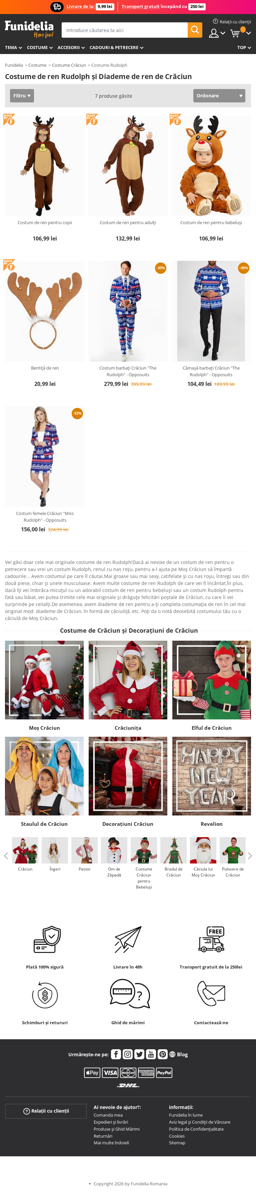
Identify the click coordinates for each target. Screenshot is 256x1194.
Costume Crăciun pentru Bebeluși (144, 878)
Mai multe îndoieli (111, 1143)
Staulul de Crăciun (44, 823)
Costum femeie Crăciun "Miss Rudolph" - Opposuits (45, 516)
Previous (6, 855)
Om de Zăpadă (114, 872)
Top (241, 47)
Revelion (212, 823)
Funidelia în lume (186, 1115)
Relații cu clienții (46, 1111)
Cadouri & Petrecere (114, 47)
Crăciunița (128, 727)
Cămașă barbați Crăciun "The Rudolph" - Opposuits (211, 371)
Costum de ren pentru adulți (128, 222)
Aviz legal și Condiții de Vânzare (199, 1122)
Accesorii (69, 47)
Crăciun (25, 869)
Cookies (177, 1136)
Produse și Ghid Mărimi (117, 1129)
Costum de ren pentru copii (45, 222)
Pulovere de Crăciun (233, 872)
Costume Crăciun (69, 65)
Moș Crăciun (44, 727)
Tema (11, 47)
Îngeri (55, 869)
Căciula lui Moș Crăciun (203, 872)
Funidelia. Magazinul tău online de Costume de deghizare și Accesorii (29, 29)
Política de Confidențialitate (196, 1129)
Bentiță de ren (45, 368)
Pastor (85, 869)
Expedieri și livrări (111, 1122)
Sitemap (177, 1143)
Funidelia (14, 65)
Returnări (103, 1136)
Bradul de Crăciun (174, 872)
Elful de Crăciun (212, 727)
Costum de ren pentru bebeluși (211, 222)
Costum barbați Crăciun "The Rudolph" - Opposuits (127, 371)
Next (250, 855)
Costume (37, 47)
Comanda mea (108, 1115)
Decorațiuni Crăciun (127, 823)
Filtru (19, 95)
